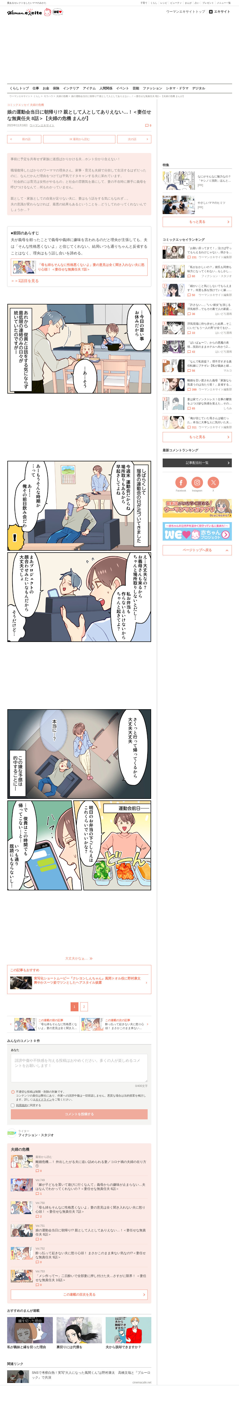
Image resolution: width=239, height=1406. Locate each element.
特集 (166, 165)
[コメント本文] (79, 1068)
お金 (46, 88)
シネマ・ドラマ (177, 88)
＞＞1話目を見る (25, 281)
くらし (153, 3)
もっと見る (197, 222)
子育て (143, 3)
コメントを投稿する (79, 1114)
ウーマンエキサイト (42, 125)
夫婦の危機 (37, 104)
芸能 (136, 88)
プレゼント (208, 3)
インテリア (71, 88)
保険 (56, 88)
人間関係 (105, 88)
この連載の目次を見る (79, 1294)
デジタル (198, 88)
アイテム (89, 88)
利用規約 (21, 1105)
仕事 (36, 88)
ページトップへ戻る (197, 550)
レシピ (163, 3)
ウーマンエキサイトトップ (185, 11)
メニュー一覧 (224, 3)
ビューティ (176, 3)
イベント (122, 88)
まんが (188, 3)
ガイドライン (43, 1099)
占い (197, 3)
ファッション (152, 88)
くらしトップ (19, 88)
